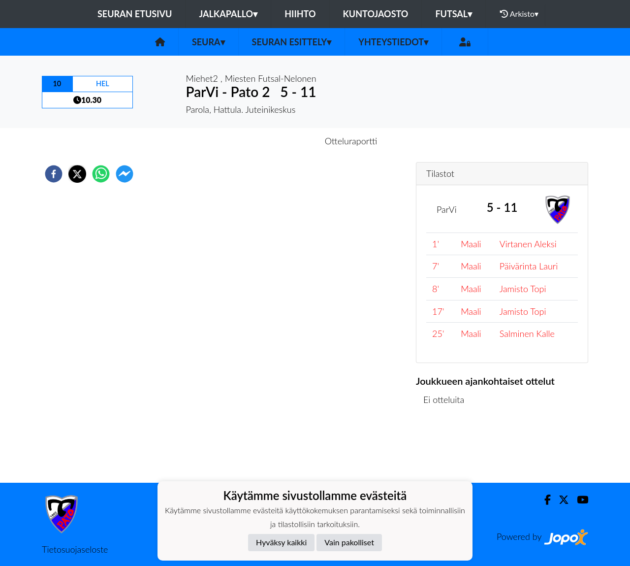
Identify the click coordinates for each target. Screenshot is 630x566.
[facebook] (54, 174)
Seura (208, 41)
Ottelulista (448, 449)
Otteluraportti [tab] (351, 140)
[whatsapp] (101, 174)
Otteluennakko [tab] (281, 140)
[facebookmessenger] (124, 174)
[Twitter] (560, 500)
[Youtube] (578, 500)
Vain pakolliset (349, 542)
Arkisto (519, 14)
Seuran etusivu (134, 13)
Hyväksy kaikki (281, 542)
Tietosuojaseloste (75, 549)
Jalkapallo (228, 13)
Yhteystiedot (393, 41)
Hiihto (299, 13)
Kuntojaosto (376, 13)
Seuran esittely (292, 41)
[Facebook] (543, 500)
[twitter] (77, 174)
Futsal (453, 13)
